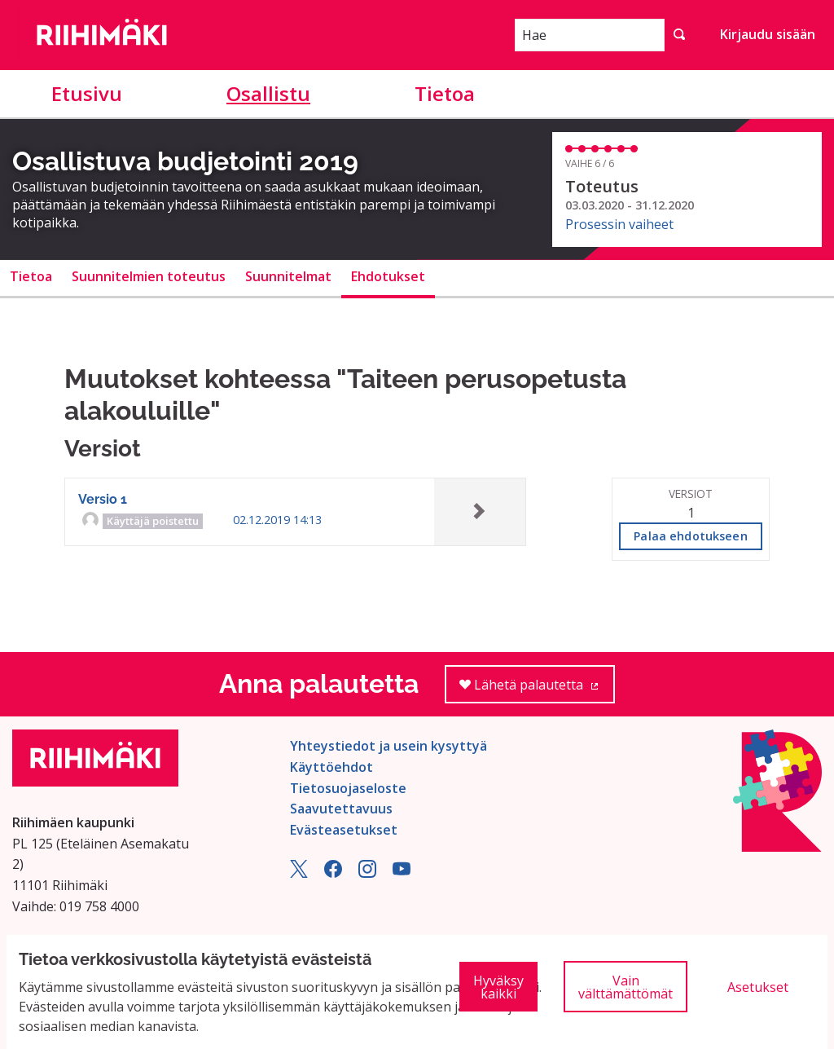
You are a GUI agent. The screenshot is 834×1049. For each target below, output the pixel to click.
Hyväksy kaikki (498, 987)
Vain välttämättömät (625, 987)
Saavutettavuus (341, 809)
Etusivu (86, 93)
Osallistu (268, 93)
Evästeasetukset (343, 830)
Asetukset (757, 987)
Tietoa (445, 93)
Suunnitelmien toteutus (149, 276)
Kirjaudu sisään (767, 34)
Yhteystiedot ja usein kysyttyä (388, 746)
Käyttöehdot (331, 767)
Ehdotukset (388, 276)
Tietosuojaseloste (348, 788)
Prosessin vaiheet (619, 224)
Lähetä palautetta (537, 690)
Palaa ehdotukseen (690, 536)
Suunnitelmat (288, 276)
